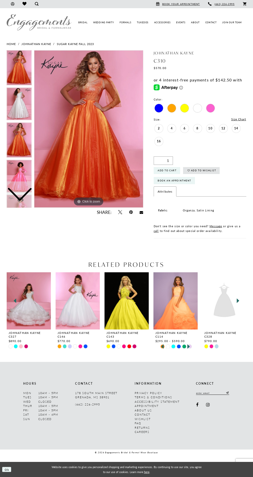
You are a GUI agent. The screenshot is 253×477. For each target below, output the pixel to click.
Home (11, 44)
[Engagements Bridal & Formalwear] (39, 22)
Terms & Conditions (153, 397)
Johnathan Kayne (36, 44)
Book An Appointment (174, 180)
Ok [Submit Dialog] (7, 469)
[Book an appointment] (178, 4)
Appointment (147, 406)
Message (216, 226)
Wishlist (143, 419)
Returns (142, 427)
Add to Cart (167, 170)
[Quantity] (163, 160)
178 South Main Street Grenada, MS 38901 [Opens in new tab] (96, 395)
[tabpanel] (88, 128)
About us (143, 410)
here (146, 472)
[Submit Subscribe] (227, 393)
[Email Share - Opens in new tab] (141, 212)
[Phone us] (221, 4)
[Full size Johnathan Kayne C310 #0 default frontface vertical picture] (88, 128)
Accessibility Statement (157, 401)
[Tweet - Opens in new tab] (120, 212)
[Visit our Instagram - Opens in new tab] (208, 404)
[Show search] (36, 4)
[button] (12, 4)
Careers (142, 432)
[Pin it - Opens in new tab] (131, 212)
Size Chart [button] (238, 119)
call (156, 231)
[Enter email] (213, 393)
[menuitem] (12, 4)
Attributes (165, 191)
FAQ (138, 423)
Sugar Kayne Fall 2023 (75, 44)
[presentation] (29, 300)
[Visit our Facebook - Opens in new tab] (197, 404)
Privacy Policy (148, 393)
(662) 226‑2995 (87, 404)
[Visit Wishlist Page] (24, 4)
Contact (142, 415)
